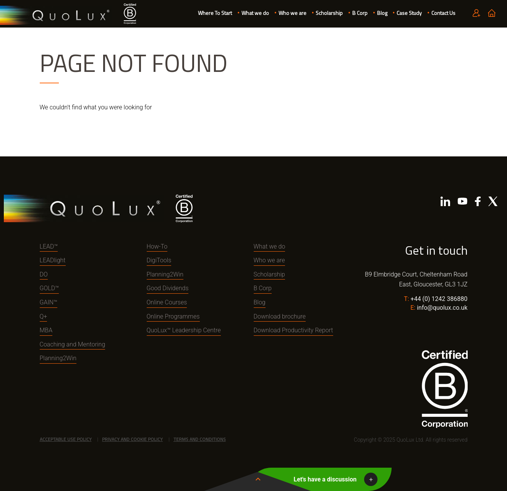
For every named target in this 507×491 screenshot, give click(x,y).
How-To (157, 246)
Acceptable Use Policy (66, 439)
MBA (46, 330)
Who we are (292, 13)
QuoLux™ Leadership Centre (184, 330)
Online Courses (167, 302)
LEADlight (53, 260)
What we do (255, 13)
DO (44, 274)
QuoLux (56, 15)
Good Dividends (168, 288)
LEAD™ (49, 246)
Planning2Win (58, 358)
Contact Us (443, 13)
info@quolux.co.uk (442, 307)
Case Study (409, 13)
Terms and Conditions (199, 439)
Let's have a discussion (325, 479)
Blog (382, 13)
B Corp (360, 13)
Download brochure (280, 316)
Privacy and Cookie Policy (132, 439)
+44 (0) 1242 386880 (439, 298)
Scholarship (329, 13)
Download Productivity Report (293, 330)
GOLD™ (49, 288)
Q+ (43, 316)
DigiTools (159, 260)
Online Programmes (173, 316)
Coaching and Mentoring (72, 344)
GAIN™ (48, 302)
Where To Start (215, 13)
